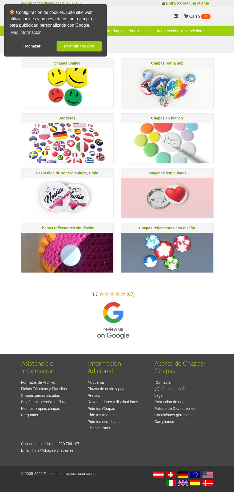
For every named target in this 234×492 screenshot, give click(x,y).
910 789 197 (71, 3)
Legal (159, 395)
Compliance (164, 421)
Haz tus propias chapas (40, 408)
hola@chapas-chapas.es (40, 3)
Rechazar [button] (32, 46)
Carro (197, 16)
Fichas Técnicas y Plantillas (44, 389)
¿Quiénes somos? (169, 389)
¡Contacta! (163, 382)
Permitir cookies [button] (79, 46)
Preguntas (29, 415)
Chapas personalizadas (40, 395)
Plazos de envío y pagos (108, 389)
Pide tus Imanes (101, 415)
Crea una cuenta (194, 3)
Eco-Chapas (114, 31)
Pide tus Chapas (101, 408)
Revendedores (193, 31)
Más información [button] (25, 32)
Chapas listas (99, 428)
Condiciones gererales (173, 415)
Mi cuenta (96, 382)
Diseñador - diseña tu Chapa (45, 402)
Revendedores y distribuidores (113, 402)
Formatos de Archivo (38, 382)
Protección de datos (171, 402)
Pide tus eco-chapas (105, 421)
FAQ (158, 31)
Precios (171, 31)
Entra (171, 3)
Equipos (145, 31)
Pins (131, 31)
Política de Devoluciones (174, 408)
